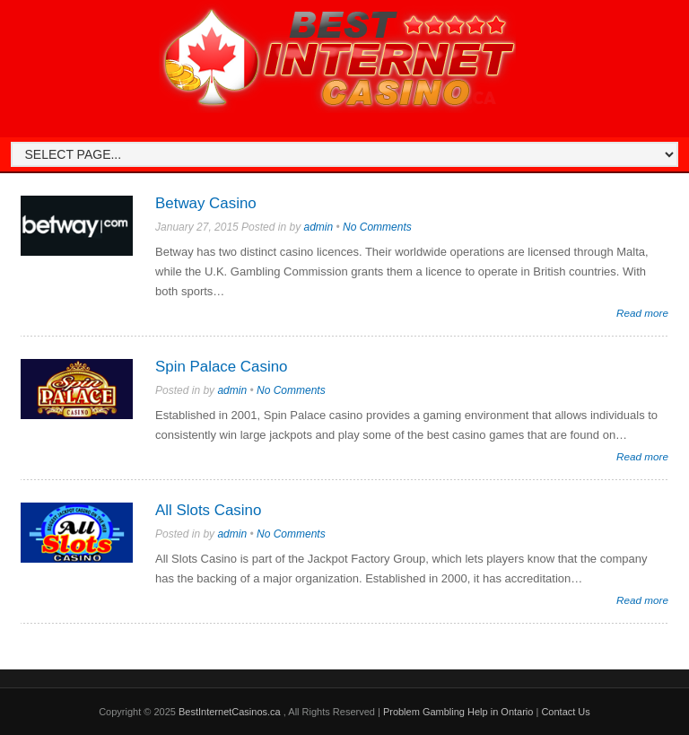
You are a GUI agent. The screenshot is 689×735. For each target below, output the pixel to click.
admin (318, 227)
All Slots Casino (208, 510)
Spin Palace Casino (221, 366)
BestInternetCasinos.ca (231, 711)
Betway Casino (206, 203)
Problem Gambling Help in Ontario (458, 711)
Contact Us (565, 711)
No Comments (377, 227)
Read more (642, 313)
